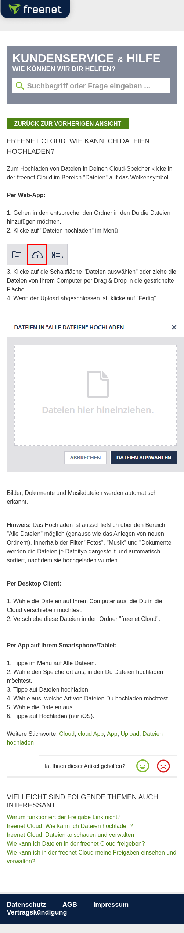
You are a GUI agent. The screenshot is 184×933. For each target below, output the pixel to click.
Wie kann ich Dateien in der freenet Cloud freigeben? (76, 844)
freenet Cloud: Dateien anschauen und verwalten (70, 835)
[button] (142, 766)
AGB (69, 904)
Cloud (67, 734)
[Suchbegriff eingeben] (91, 85)
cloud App (91, 734)
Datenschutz (26, 904)
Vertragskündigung (37, 912)
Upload (130, 734)
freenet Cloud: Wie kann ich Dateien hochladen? (70, 826)
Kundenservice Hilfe (86, 58)
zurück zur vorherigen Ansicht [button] (67, 123)
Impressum (111, 904)
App (112, 734)
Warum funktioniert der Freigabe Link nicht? (63, 817)
